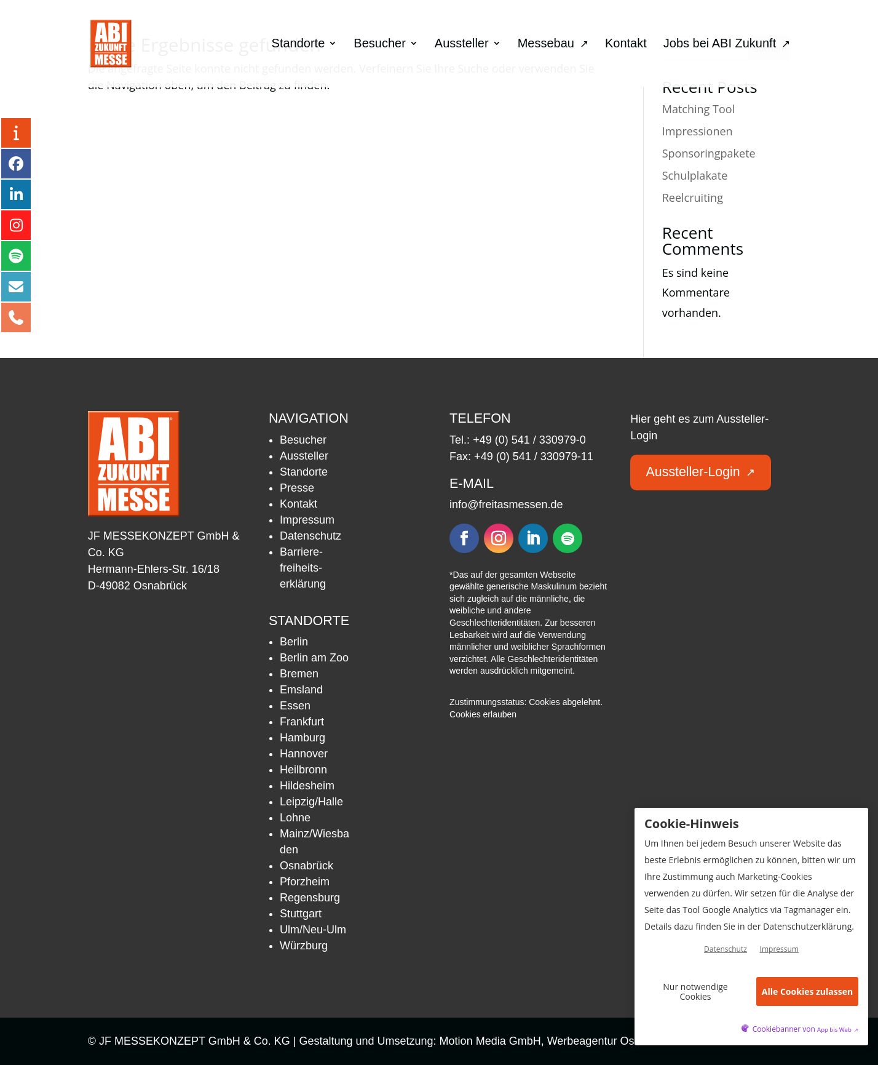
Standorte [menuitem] (298, 44)
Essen (295, 706)
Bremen (299, 674)
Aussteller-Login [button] (701, 471)
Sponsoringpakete (709, 153)
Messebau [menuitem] (553, 44)
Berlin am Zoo (314, 658)
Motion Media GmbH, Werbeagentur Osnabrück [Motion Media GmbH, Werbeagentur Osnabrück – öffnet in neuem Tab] (563, 1041)
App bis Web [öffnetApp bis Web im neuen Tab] (837, 1030)
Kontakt (298, 504)
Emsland (301, 690)
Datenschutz (310, 536)
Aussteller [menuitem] (462, 44)
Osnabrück (306, 866)
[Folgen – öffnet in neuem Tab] (464, 538)
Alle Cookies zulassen (807, 991)
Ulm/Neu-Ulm (313, 929)
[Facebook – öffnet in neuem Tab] (16, 163)
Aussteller (304, 456)
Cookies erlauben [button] (482, 714)
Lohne (295, 818)
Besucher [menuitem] (380, 44)
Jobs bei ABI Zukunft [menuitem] (726, 44)
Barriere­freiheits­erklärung (303, 568)
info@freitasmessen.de (506, 504)
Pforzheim (305, 882)
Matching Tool (698, 109)
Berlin (294, 642)
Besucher (303, 440)
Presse (297, 488)
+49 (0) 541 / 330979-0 (529, 440)
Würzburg (304, 945)
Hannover (304, 754)
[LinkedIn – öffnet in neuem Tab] (16, 194)
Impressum (307, 520)
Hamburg (302, 738)
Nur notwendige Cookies (695, 991)
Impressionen (697, 131)
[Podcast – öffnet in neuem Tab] (16, 256)
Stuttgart (301, 913)
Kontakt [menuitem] (626, 44)
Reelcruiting (692, 197)
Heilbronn (303, 770)
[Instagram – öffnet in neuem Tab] (16, 225)
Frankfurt (302, 722)
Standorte (304, 472)
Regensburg (310, 897)
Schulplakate (695, 175)
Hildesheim (307, 786)
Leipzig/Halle (311, 802)
